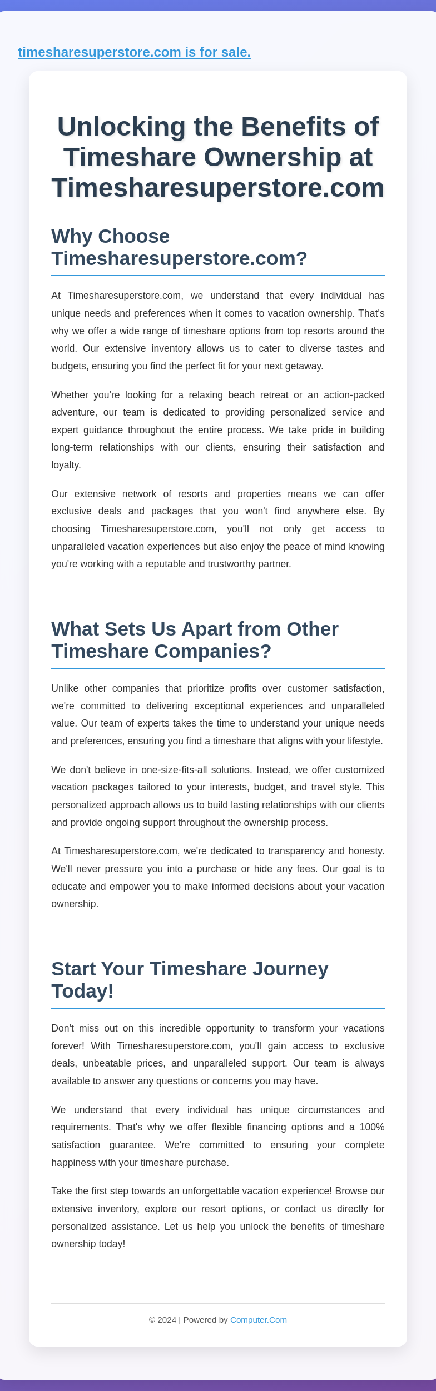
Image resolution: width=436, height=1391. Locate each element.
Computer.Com (258, 1319)
